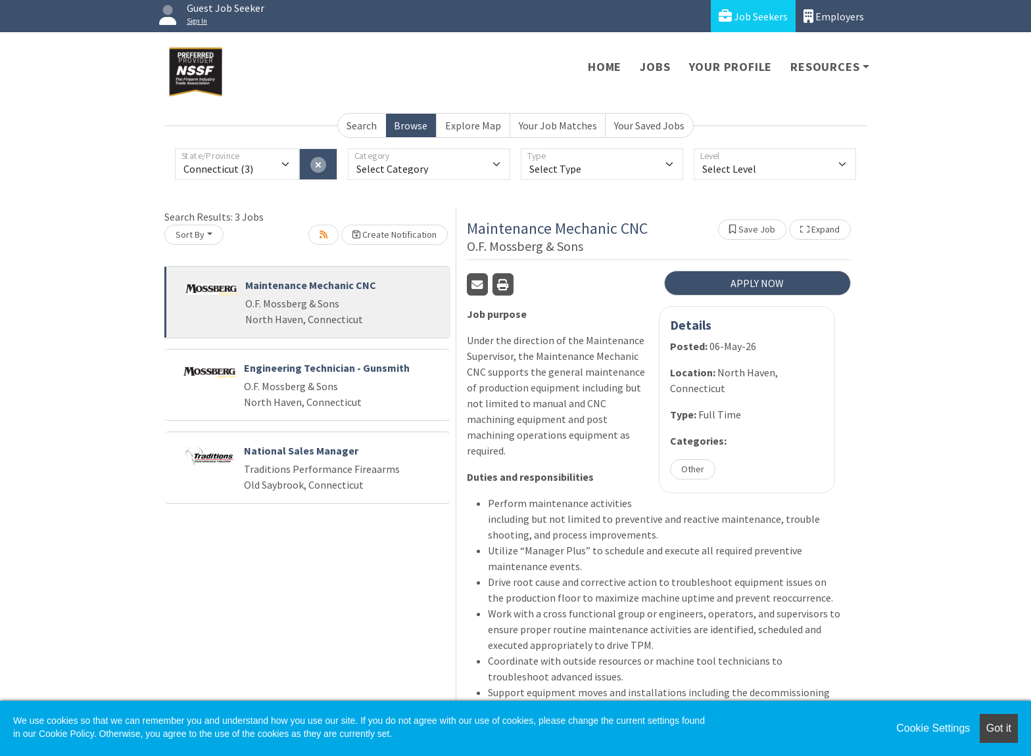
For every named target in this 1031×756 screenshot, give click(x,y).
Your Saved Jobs (649, 125)
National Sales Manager (301, 450)
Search (362, 125)
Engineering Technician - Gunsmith (327, 367)
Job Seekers (753, 16)
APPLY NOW (757, 283)
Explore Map (473, 125)
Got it (998, 728)
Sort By (190, 234)
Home (604, 66)
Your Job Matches (558, 125)
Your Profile (731, 66)
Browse (410, 125)
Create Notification (394, 234)
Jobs (655, 66)
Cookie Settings (933, 728)
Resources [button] (824, 66)
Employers (833, 16)
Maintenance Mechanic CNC (310, 285)
